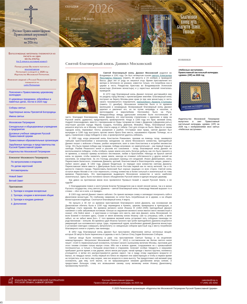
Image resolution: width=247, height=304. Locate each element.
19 (120, 37)
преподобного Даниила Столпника (154, 102)
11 (115, 33)
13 (124, 33)
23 (106, 40)
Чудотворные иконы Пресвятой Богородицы (32, 112)
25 (115, 40)
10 (111, 33)
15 (133, 33)
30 (106, 44)
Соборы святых (17, 107)
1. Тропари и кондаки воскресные (28, 191)
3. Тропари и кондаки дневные (27, 199)
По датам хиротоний (22, 166)
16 (106, 37)
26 (120, 40)
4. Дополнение (19, 203)
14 (128, 33)
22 (133, 37)
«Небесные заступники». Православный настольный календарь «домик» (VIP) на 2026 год (198, 72)
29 (124, 37)
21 (128, 37)
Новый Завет (16, 176)
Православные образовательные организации (33, 140)
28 (128, 40)
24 (111, 40)
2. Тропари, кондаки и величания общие (32, 195)
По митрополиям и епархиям (26, 162)
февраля (76, 18)
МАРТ (130, 19)
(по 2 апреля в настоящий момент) (31, 61)
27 (124, 40)
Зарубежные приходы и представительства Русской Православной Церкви (32, 146)
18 (115, 37)
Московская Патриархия (22, 122)
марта (89, 18)
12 (120, 33)
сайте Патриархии (32, 85)
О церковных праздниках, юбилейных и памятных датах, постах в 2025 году (30, 100)
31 (111, 44)
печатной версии (32, 69)
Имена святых (16, 116)
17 (111, 37)
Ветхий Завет (16, 180)
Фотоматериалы (19, 170)
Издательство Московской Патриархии (29, 151)
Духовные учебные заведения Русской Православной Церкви (29, 134)
